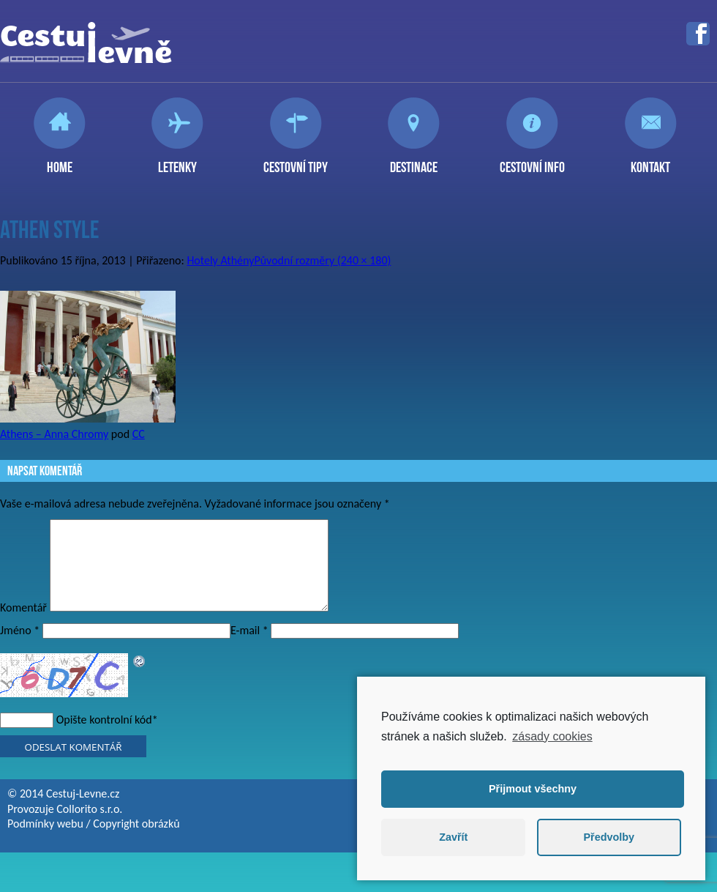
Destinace (414, 161)
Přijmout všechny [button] (533, 789)
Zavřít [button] (453, 837)
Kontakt (650, 161)
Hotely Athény (220, 260)
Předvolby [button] (608, 837)
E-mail (249, 648)
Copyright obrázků (136, 841)
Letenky (177, 161)
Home (59, 161)
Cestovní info (532, 161)
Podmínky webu (45, 841)
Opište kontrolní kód (104, 737)
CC (138, 434)
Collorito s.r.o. (89, 826)
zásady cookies (552, 736)
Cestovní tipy (295, 161)
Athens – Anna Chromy (54, 434)
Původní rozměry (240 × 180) (322, 260)
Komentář (23, 625)
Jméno (20, 648)
